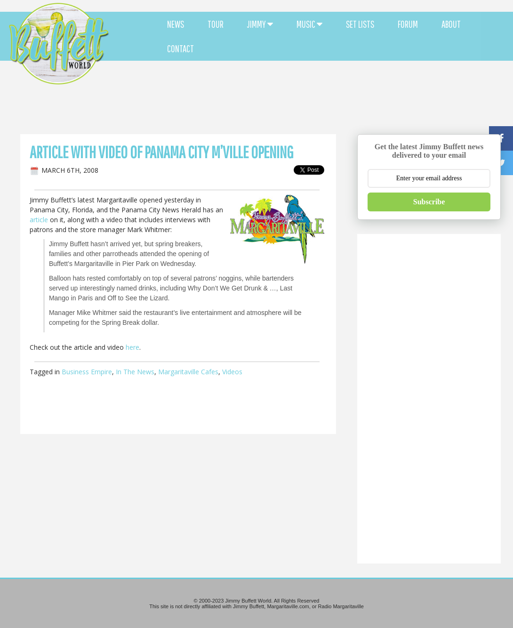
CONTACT (180, 48)
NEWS (175, 24)
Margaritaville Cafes (188, 371)
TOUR (216, 24)
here (132, 347)
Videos (232, 371)
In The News (135, 371)
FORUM (408, 24)
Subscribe (429, 202)
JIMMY (260, 24)
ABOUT (451, 24)
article (39, 219)
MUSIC (309, 24)
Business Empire (87, 371)
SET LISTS (360, 24)
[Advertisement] (309, 85)
